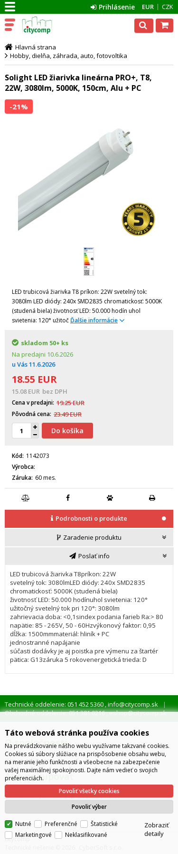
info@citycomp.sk (132, 704)
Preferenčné (61, 824)
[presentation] (89, 518)
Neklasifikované (86, 835)
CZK (167, 6)
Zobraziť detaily (156, 829)
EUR (148, 6)
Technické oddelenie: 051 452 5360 (55, 704)
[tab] (89, 519)
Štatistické (104, 824)
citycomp (48, 25)
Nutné (23, 824)
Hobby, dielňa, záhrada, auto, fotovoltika (68, 55)
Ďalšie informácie (94, 320)
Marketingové (33, 835)
